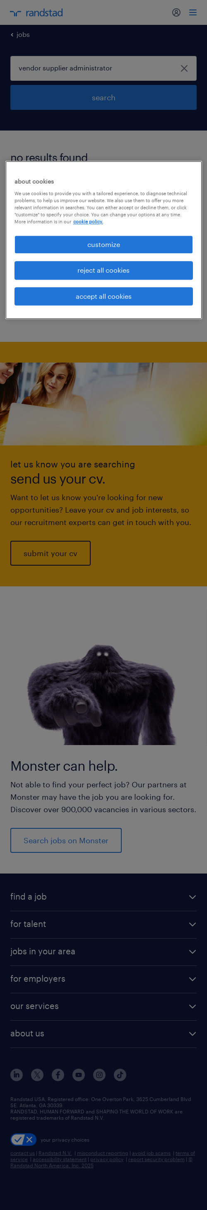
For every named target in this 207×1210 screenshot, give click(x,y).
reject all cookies (103, 270)
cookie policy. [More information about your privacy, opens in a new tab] (88, 221)
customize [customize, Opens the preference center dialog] (103, 244)
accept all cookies (104, 296)
